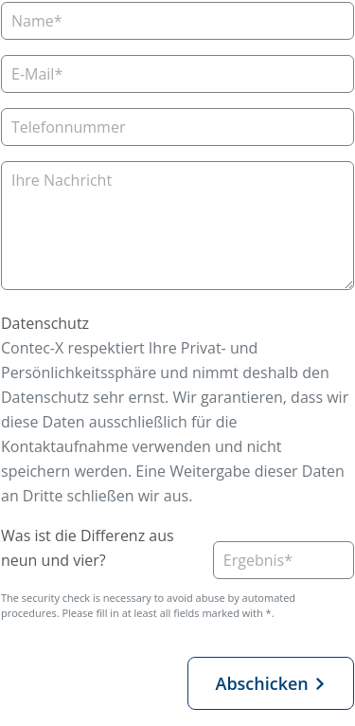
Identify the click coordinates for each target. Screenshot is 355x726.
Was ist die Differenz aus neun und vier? (87, 548)
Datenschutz (45, 323)
